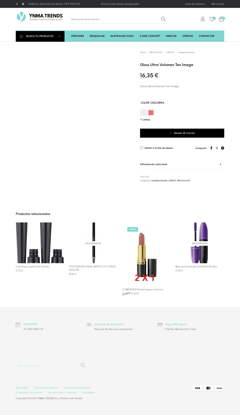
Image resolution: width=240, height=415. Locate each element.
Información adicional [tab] (153, 164)
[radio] (144, 112)
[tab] (182, 164)
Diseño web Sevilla (71, 398)
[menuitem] (195, 4)
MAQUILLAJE (155, 52)
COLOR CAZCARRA (152, 103)
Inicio (142, 52)
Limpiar (146, 120)
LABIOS (170, 52)
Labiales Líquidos (186, 52)
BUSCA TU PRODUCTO (42, 36)
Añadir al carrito (184, 133)
